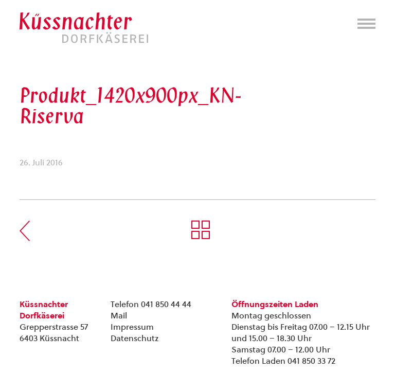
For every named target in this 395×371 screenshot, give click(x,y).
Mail (119, 316)
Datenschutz (134, 338)
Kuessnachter (84, 27)
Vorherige (25, 231)
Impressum (132, 327)
